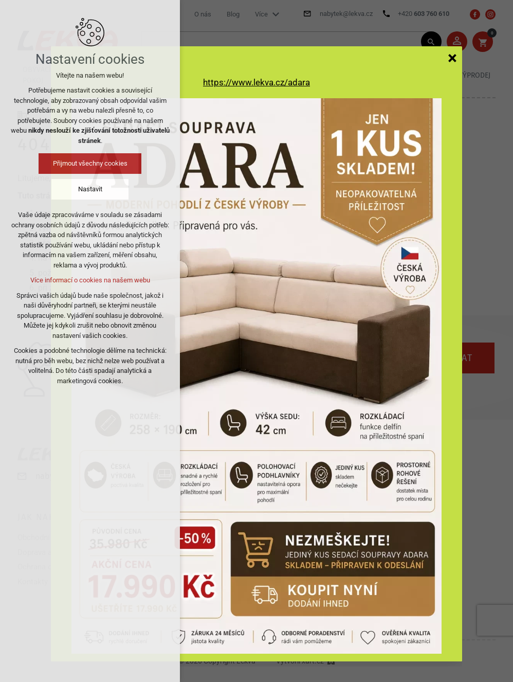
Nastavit (90, 189)
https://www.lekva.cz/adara (256, 82)
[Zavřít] (452, 57)
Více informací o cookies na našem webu (90, 280)
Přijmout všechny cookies (90, 163)
